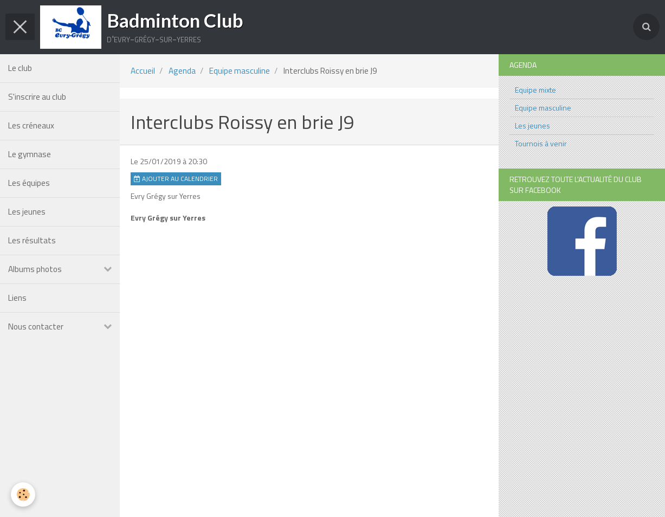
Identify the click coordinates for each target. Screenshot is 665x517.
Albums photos (35, 269)
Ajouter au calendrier (176, 179)
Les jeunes (27, 211)
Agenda (182, 70)
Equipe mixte (535, 89)
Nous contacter (35, 326)
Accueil (143, 70)
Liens (17, 298)
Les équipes (29, 183)
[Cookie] (23, 494)
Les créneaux (31, 125)
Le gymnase (29, 154)
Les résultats (32, 240)
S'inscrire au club (37, 97)
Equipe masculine (239, 70)
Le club (20, 68)
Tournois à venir (541, 143)
